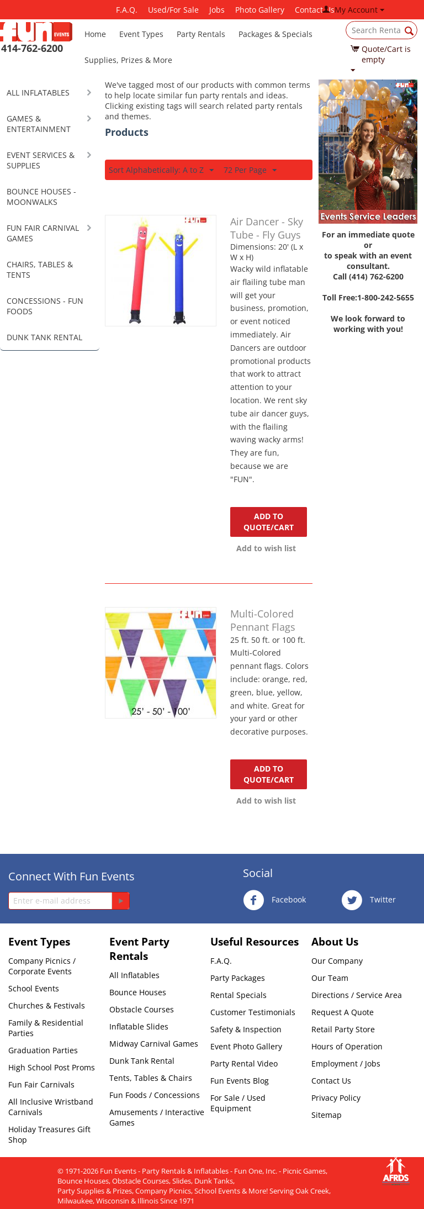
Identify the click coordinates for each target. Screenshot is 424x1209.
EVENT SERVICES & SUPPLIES (41, 160)
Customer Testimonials (252, 1012)
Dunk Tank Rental (141, 1060)
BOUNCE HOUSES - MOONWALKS (41, 196)
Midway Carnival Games (153, 1043)
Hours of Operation (347, 1046)
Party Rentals (201, 34)
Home (95, 34)
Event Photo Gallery (246, 1046)
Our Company (337, 960)
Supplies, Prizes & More (128, 60)
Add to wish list (266, 548)
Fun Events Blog (239, 1080)
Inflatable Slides (138, 1026)
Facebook (274, 900)
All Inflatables (134, 975)
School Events (33, 988)
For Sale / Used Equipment (238, 1102)
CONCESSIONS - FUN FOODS (45, 305)
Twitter (368, 900)
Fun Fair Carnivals (41, 1084)
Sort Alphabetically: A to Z (161, 170)
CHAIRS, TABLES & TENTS (40, 269)
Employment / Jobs (345, 1063)
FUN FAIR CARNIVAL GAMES (43, 233)
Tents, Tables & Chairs (150, 1078)
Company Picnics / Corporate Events (42, 965)
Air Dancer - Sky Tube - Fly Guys (266, 228)
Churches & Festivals (46, 1005)
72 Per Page (250, 170)
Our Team (329, 978)
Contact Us (331, 1080)
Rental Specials (238, 995)
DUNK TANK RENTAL (44, 337)
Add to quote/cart (268, 521)
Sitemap (326, 1115)
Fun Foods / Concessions (154, 1095)
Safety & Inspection (246, 1029)
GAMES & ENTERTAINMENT (39, 123)
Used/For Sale (173, 9)
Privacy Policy (336, 1097)
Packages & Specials (275, 34)
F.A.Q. (126, 9)
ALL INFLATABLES (38, 92)
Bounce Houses (137, 992)
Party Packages (237, 978)
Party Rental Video (244, 1063)
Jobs (217, 9)
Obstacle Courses (141, 1009)
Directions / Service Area (356, 995)
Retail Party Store (343, 1029)
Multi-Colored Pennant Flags (262, 620)
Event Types (141, 34)
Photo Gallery (259, 9)
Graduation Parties (43, 1050)
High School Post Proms (51, 1067)
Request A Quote (342, 1012)
